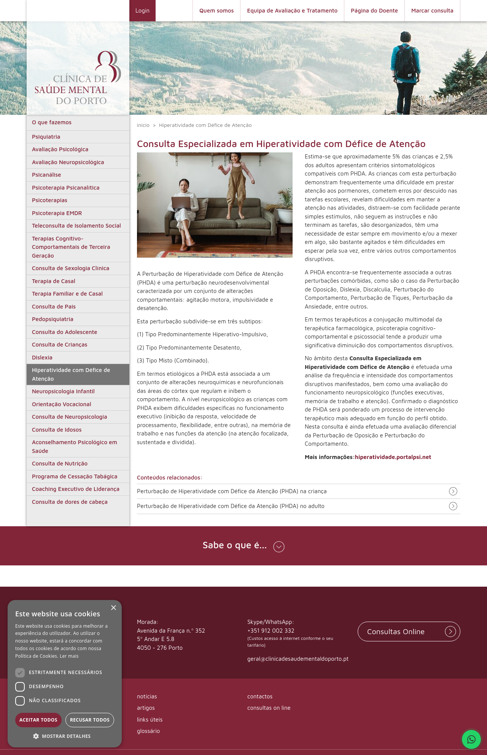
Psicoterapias (49, 200)
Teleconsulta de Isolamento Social (76, 225)
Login (142, 10)
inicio (143, 125)
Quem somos (216, 10)
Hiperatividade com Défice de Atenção (71, 374)
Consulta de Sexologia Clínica (71, 268)
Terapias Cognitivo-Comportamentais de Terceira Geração (71, 247)
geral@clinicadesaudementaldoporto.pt (298, 658)
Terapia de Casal (53, 281)
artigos (146, 707)
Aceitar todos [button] (38, 720)
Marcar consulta (432, 10)
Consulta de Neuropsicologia (69, 416)
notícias (147, 696)
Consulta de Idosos (56, 429)
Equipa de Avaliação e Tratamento (292, 10)
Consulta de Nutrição (60, 463)
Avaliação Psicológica (60, 149)
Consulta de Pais (54, 306)
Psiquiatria (46, 136)
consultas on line (269, 707)
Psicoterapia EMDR (57, 213)
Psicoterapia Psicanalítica (66, 187)
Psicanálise (46, 174)
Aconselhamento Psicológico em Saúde (74, 446)
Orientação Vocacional (61, 404)
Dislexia (42, 357)
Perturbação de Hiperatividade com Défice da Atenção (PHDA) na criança (232, 491)
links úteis (149, 719)
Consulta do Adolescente (64, 332)
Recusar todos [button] (90, 720)
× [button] (113, 608)
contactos (259, 696)
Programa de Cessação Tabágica (75, 476)
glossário (148, 731)
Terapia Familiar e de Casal (67, 293)
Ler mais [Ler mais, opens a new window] (69, 656)
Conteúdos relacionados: (169, 477)
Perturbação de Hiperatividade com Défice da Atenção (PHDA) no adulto (231, 506)
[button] (243, 545)
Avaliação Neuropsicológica (68, 162)
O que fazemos (52, 122)
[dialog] (65, 673)
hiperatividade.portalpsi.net (393, 457)
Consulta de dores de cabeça (70, 502)
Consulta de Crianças (60, 344)
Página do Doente (374, 10)
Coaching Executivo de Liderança (75, 489)
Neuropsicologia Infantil (63, 391)
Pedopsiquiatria (52, 319)
